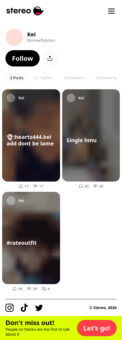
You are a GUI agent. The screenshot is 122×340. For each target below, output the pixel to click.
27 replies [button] (43, 77)
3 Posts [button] (16, 77)
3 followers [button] (74, 77)
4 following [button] (105, 77)
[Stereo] (25, 11)
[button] (22, 58)
